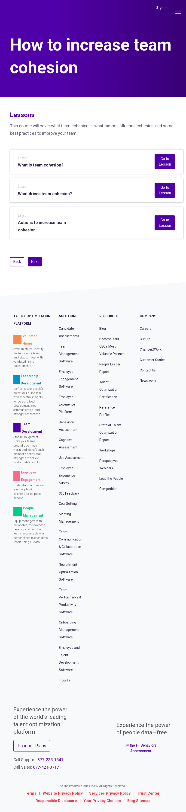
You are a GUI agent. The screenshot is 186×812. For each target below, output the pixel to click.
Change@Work (151, 349)
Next (35, 261)
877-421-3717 (46, 767)
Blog (102, 328)
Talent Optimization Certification (108, 389)
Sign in (162, 8)
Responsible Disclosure (56, 801)
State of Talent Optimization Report (110, 432)
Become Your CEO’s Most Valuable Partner (111, 346)
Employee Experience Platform (67, 404)
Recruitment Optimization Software (68, 572)
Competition (108, 489)
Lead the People (111, 478)
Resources (108, 316)
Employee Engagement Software (68, 379)
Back (17, 261)
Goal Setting (68, 503)
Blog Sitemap (138, 801)
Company (148, 316)
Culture (145, 339)
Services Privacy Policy (110, 793)
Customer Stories (152, 360)
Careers (145, 328)
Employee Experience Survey (67, 475)
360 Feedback (69, 493)
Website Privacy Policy (63, 793)
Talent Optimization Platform (31, 319)
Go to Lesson (165, 161)
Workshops (107, 450)
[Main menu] (178, 12)
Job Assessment (71, 458)
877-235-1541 (50, 759)
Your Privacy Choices (102, 801)
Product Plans (32, 745)
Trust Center (148, 793)
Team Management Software (69, 354)
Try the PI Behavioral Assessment (140, 748)
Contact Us (148, 370)
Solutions (68, 316)
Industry (65, 680)
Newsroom (148, 380)
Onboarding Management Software (69, 629)
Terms (30, 793)
